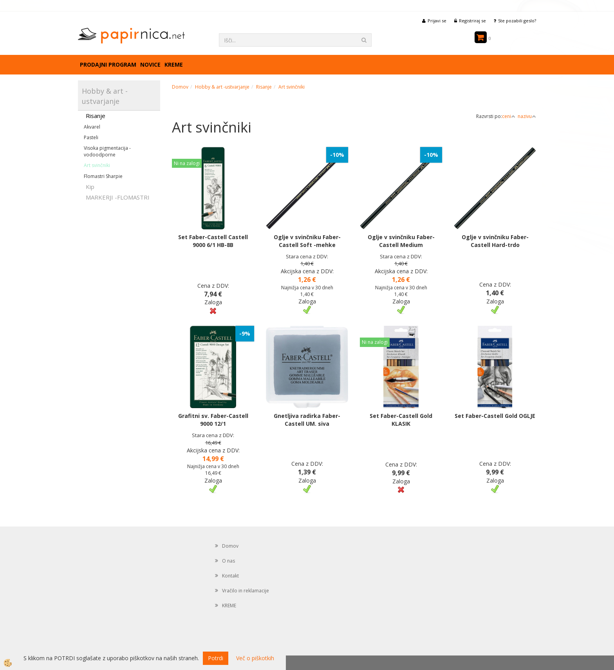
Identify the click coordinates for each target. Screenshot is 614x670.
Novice (150, 64)
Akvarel (92, 126)
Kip (90, 187)
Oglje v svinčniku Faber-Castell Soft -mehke (307, 241)
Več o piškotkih (255, 658)
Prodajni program (108, 64)
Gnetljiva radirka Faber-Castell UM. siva (307, 419)
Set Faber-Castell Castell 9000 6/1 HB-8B (213, 241)
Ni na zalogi (187, 163)
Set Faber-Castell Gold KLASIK (401, 419)
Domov (180, 87)
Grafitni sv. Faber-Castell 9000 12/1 (213, 419)
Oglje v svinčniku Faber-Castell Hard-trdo (495, 241)
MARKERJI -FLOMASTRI (118, 197)
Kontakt (230, 575)
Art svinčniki (97, 165)
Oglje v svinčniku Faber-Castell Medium (401, 241)
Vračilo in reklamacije (245, 590)
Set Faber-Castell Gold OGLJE (495, 415)
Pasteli (91, 137)
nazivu (527, 116)
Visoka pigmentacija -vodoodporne (107, 151)
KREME (173, 64)
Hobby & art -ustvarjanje (222, 87)
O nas (228, 560)
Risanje (95, 116)
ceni (508, 116)
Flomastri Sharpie (103, 176)
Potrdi (215, 658)
